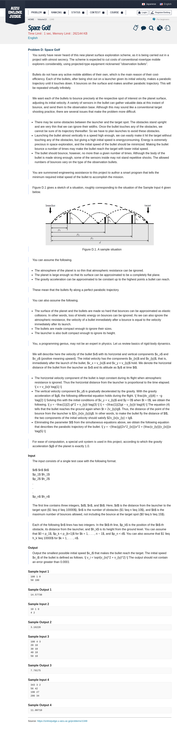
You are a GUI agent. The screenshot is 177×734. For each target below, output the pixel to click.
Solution (151, 28)
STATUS (75, 13)
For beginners (164, 19)
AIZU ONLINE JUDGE (13, 13)
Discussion (144, 28)
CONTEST (95, 13)
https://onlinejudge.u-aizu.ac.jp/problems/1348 (62, 721)
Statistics (160, 28)
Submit (167, 28)
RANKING (56, 13)
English (167, 4)
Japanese (151, 4)
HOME (31, 19)
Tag (136, 28)
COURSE (114, 13)
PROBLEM (36, 13)
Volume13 (42, 19)
